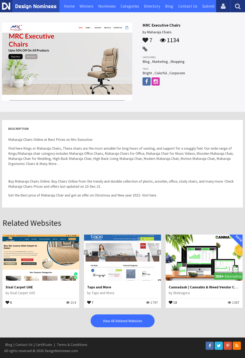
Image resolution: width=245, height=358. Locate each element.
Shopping (177, 61)
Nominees (107, 6)
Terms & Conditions (72, 344)
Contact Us (187, 6)
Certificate (44, 344)
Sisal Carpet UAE (19, 287)
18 (173, 302)
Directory (152, 6)
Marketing (160, 61)
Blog (169, 6)
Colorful (161, 73)
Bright (147, 73)
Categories (130, 6)
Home (69, 6)
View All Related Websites (122, 320)
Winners (86, 6)
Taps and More (99, 287)
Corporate (177, 73)
